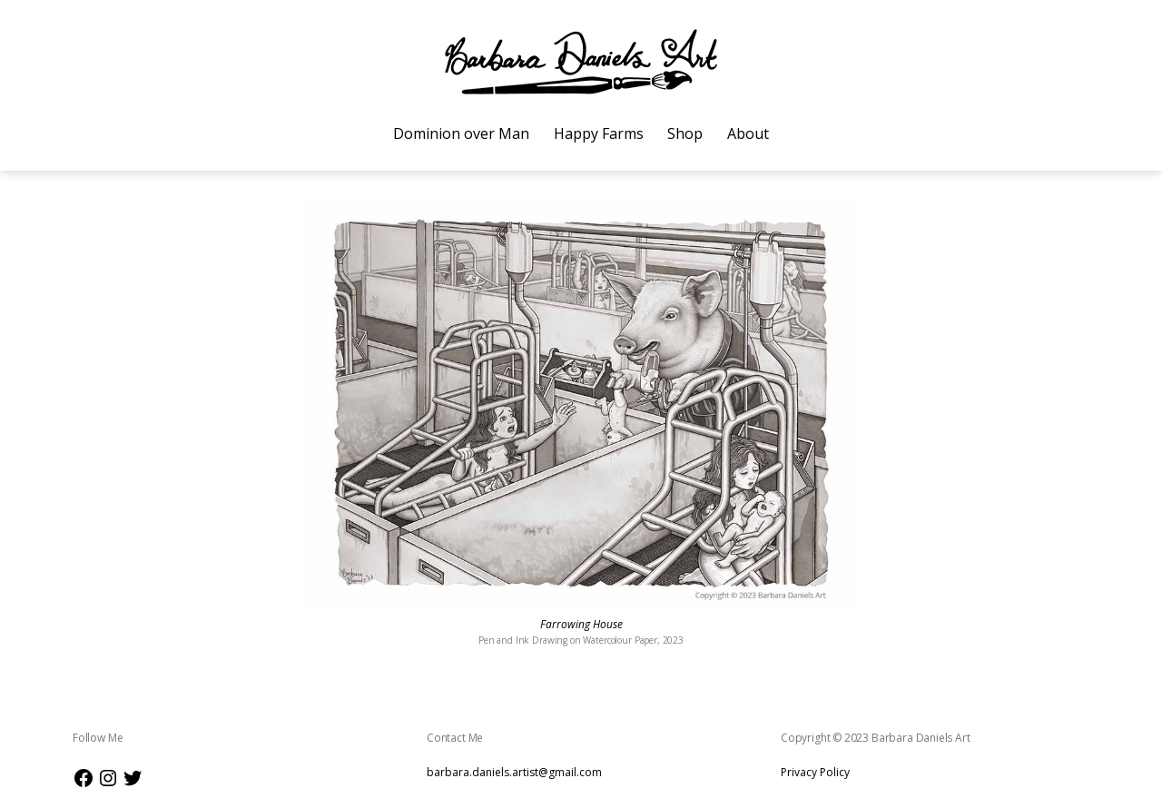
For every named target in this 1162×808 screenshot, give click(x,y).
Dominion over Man (461, 133)
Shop (685, 133)
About (748, 133)
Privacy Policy (815, 772)
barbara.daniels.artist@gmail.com (514, 772)
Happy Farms (599, 133)
